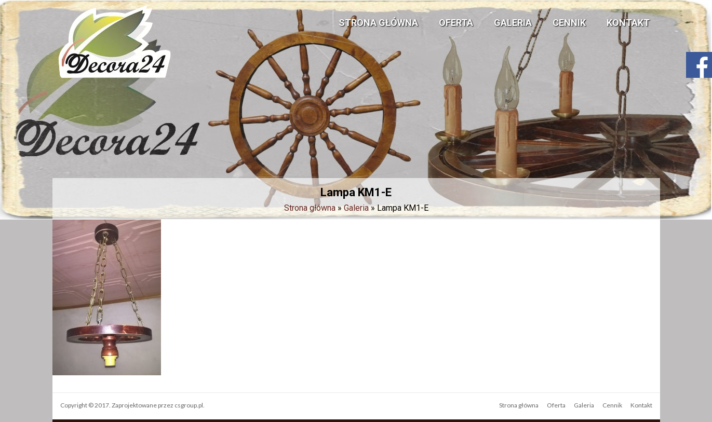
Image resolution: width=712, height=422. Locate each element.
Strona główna (378, 22)
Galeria (513, 22)
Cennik (569, 22)
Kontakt (628, 22)
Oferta (456, 22)
